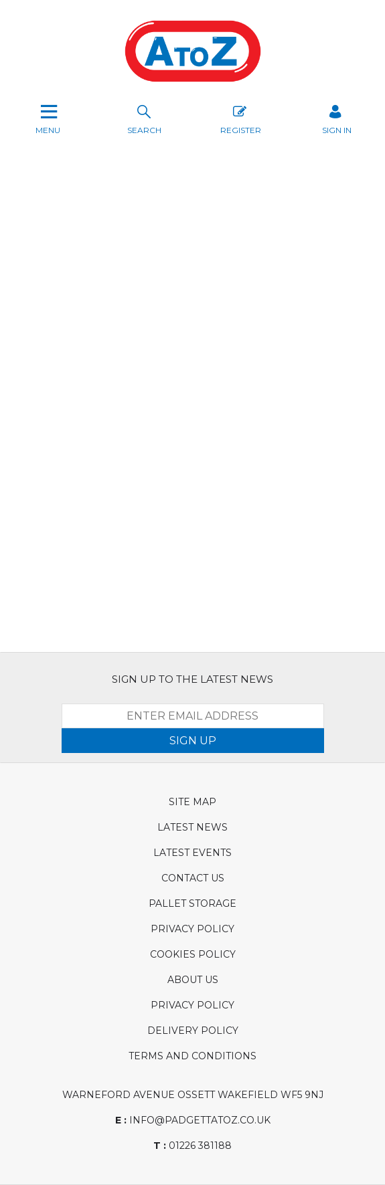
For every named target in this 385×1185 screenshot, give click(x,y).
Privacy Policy (192, 929)
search (144, 118)
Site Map (192, 802)
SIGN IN (337, 118)
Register (240, 118)
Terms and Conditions (192, 1056)
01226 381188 (192, 1146)
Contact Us (192, 878)
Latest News (192, 827)
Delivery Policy (192, 1031)
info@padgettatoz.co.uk (193, 1120)
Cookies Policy (193, 954)
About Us (192, 980)
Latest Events (192, 853)
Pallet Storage (192, 903)
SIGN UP (192, 740)
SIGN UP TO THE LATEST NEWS (192, 679)
